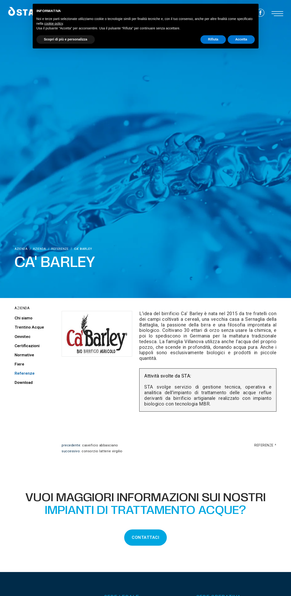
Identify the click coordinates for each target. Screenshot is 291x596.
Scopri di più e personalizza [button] (65, 39)
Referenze (59, 249)
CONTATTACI (145, 537)
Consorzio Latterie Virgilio (102, 451)
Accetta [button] (241, 39)
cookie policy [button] (53, 23)
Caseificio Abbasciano (100, 445)
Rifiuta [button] (213, 39)
